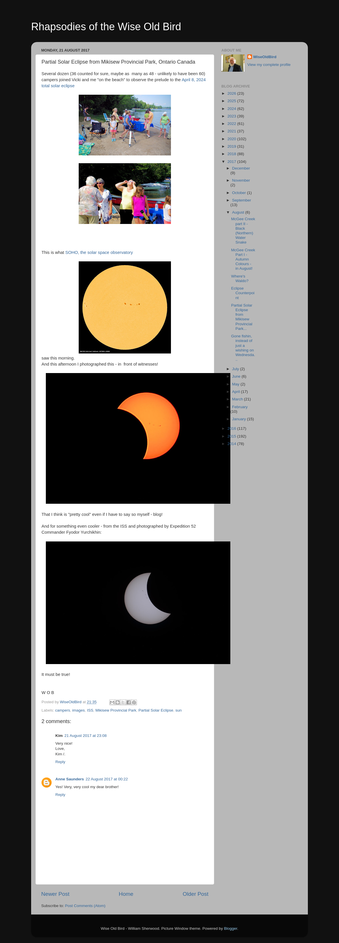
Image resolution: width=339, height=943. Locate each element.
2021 (232, 131)
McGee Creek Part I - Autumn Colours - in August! (243, 259)
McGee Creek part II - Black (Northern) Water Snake (243, 230)
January (239, 419)
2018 (232, 154)
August (238, 212)
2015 (232, 436)
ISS (90, 710)
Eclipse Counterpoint (243, 293)
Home (126, 894)
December (241, 168)
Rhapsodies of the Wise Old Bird (106, 27)
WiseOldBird (264, 57)
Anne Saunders (69, 779)
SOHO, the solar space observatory (99, 252)
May (236, 384)
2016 (232, 428)
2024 (232, 109)
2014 (232, 444)
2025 (232, 101)
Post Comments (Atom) (85, 906)
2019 (232, 146)
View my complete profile (269, 64)
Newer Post (55, 894)
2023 (232, 116)
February (240, 407)
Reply (60, 762)
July (236, 369)
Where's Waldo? (239, 278)
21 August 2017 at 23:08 (86, 735)
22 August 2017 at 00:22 (107, 779)
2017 (232, 161)
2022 (232, 123)
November (241, 180)
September (241, 200)
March (238, 399)
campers (62, 710)
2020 (232, 139)
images (78, 710)
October (239, 193)
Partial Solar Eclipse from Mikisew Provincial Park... (242, 317)
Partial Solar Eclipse (155, 710)
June (237, 376)
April (236, 391)
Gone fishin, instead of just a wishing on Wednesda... (243, 348)
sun (179, 710)
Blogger (230, 928)
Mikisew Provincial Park (115, 710)
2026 (232, 93)
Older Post (195, 894)
